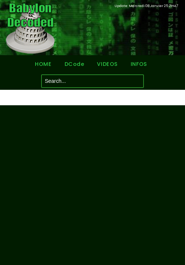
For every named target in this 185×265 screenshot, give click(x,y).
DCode (74, 64)
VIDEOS (107, 64)
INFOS (139, 64)
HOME (43, 64)
